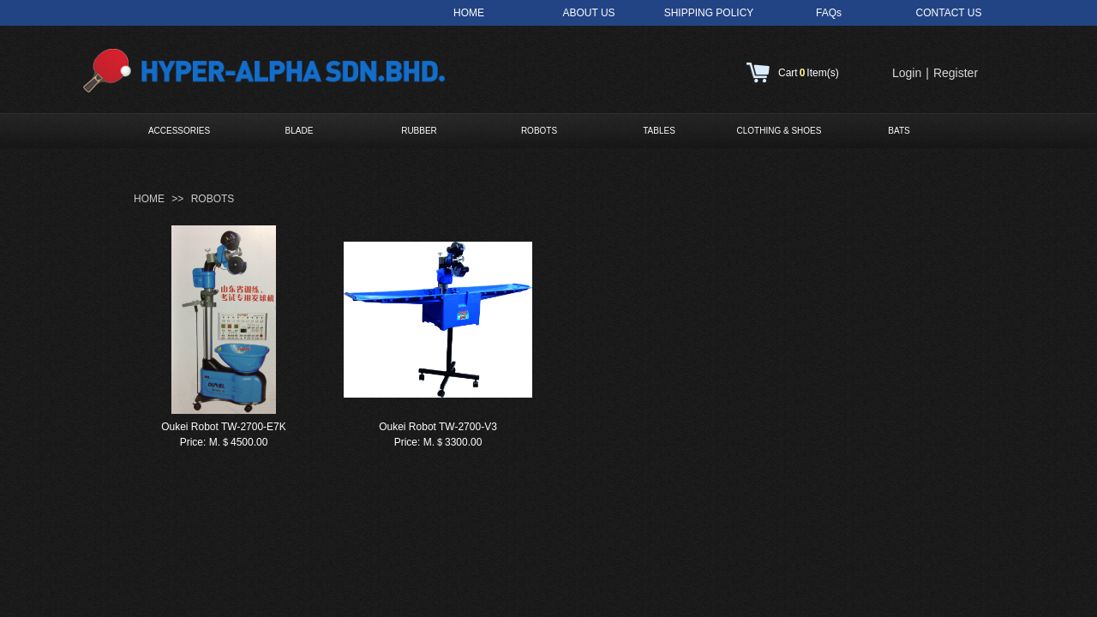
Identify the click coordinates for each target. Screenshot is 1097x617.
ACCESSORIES (179, 130)
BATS (898, 130)
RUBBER (419, 130)
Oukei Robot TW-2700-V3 (438, 427)
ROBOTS (539, 130)
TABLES (659, 130)
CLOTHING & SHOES (779, 130)
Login (906, 73)
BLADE (299, 130)
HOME (149, 199)
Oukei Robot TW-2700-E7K (223, 427)
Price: (193, 442)
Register (955, 73)
